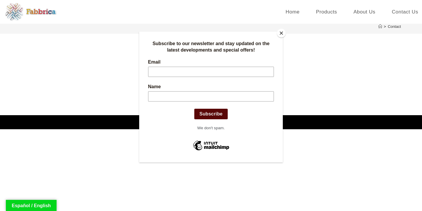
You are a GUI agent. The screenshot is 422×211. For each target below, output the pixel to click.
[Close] (281, 33)
